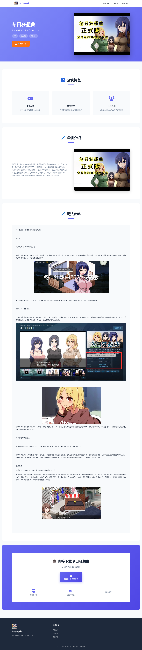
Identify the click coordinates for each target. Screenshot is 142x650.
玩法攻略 (115, 3)
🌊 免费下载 (20, 44)
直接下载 (124, 3)
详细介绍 (106, 3)
